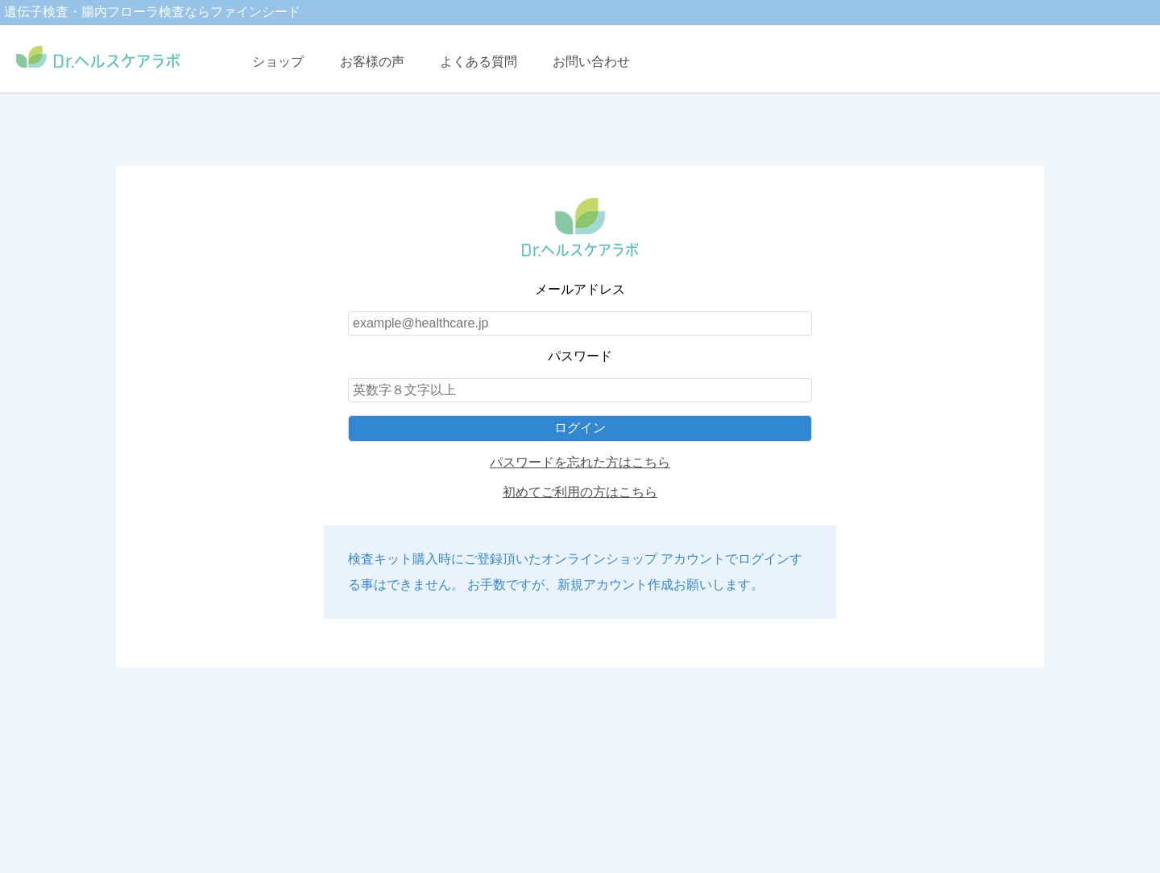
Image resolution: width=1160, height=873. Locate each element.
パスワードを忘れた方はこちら (580, 462)
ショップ (278, 61)
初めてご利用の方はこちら (580, 492)
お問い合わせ (591, 61)
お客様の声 (372, 61)
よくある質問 (478, 61)
